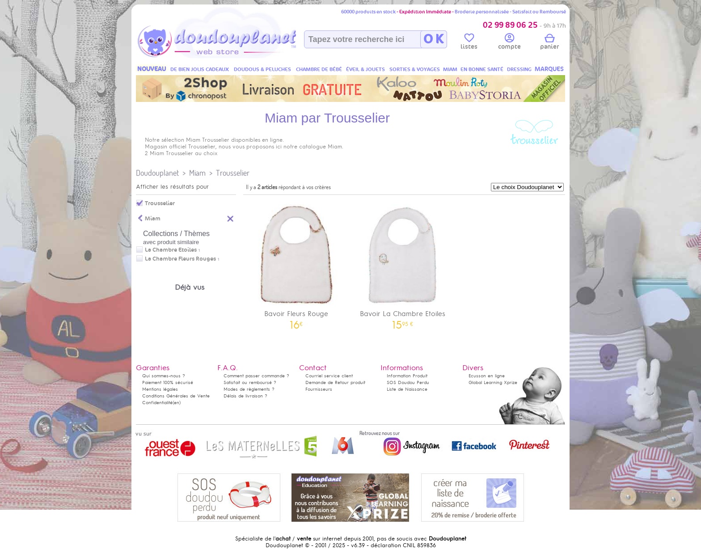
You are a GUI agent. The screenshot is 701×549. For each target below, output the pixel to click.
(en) (177, 402)
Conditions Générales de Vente (176, 395)
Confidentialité (157, 402)
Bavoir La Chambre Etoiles (403, 263)
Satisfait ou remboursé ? (250, 382)
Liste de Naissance (407, 389)
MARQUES (549, 69)
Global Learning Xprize (493, 382)
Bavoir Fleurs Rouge (296, 263)
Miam (197, 173)
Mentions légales (160, 389)
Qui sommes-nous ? (163, 375)
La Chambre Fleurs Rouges (180, 258)
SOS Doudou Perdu (408, 382)
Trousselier (232, 173)
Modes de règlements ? (249, 389)
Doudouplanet (157, 173)
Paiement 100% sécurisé (167, 382)
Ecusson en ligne (487, 375)
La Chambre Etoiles (171, 249)
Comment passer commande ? (256, 375)
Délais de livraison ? (245, 395)
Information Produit (407, 375)
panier (549, 43)
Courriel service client (329, 375)
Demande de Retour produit (335, 382)
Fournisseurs (318, 389)
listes (468, 43)
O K (433, 39)
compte (509, 43)
